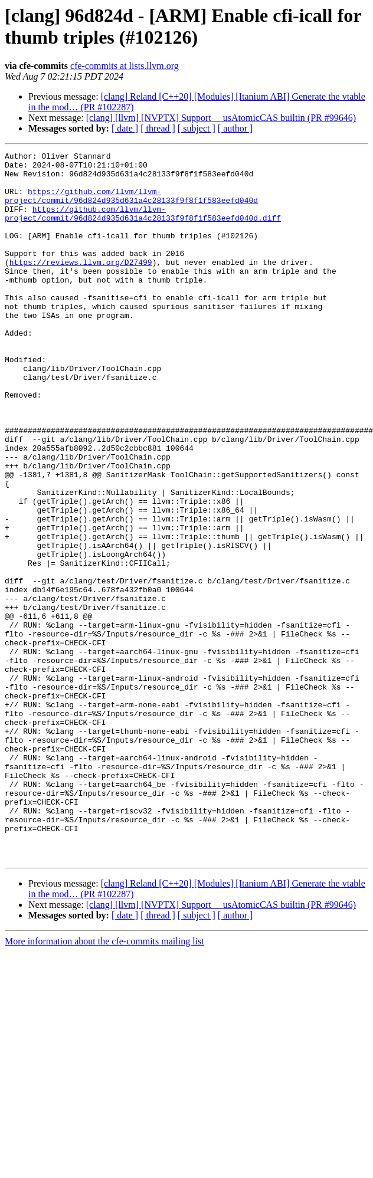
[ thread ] (157, 128)
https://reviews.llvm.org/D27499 (80, 285)
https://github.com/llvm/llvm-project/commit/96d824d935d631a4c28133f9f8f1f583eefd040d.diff (143, 226)
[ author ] (235, 128)
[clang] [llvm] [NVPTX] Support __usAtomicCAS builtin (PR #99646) (221, 118)
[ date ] (125, 128)
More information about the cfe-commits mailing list (104, 1083)
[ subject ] (196, 128)
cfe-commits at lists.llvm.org (124, 66)
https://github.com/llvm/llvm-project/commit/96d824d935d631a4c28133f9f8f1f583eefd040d (131, 205)
